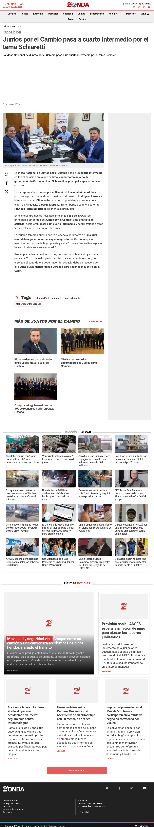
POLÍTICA (16, 26)
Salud (143, 13)
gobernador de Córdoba (28, 304)
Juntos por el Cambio (48, 298)
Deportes (131, 13)
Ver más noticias (77, 770)
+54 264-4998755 (96, 806)
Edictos (82, 19)
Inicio (6, 26)
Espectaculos (97, 13)
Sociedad (68, 13)
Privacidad (84, 812)
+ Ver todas (95, 321)
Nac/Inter (115, 14)
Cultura (81, 13)
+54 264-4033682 (94, 803)
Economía (38, 13)
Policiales (53, 13)
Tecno (71, 19)
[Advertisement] (77, 79)
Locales (12, 13)
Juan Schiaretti (72, 298)
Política (24, 13)
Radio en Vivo (129, 4)
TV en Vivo (145, 4)
